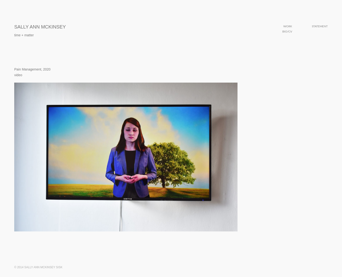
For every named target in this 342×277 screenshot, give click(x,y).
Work (287, 26)
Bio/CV (287, 31)
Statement (320, 26)
